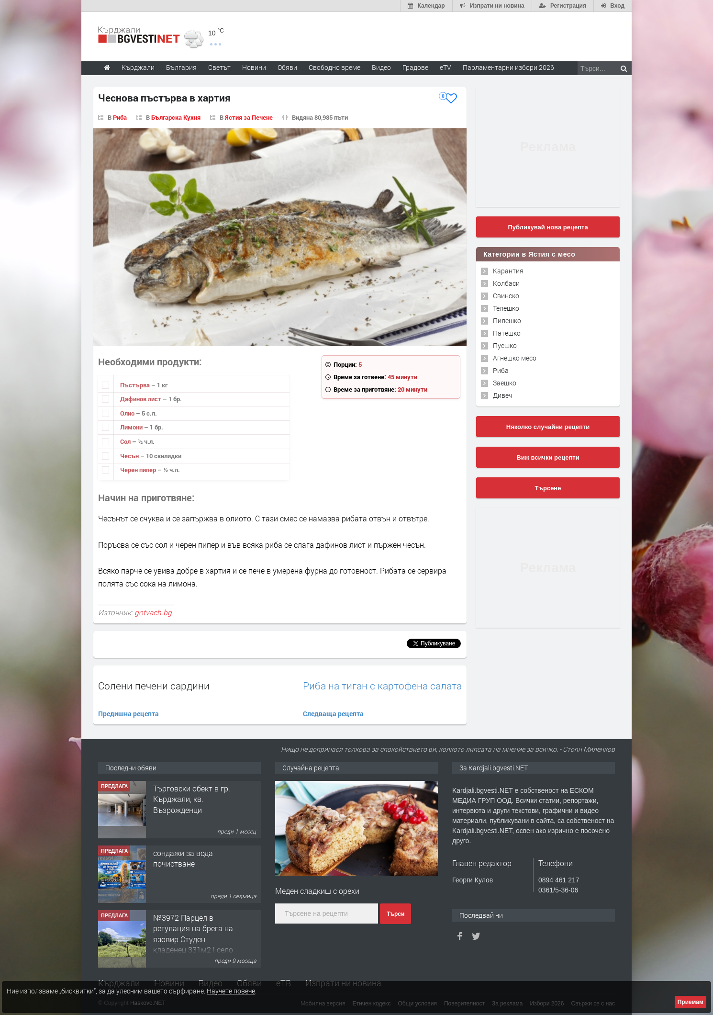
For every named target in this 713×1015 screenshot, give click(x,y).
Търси (395, 914)
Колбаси (506, 283)
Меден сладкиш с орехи (317, 891)
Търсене (548, 488)
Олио (128, 413)
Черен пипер (138, 469)
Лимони (132, 427)
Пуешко (505, 345)
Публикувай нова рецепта (548, 227)
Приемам (690, 1002)
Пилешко (507, 320)
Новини (254, 67)
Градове (415, 67)
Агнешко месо (514, 357)
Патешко (507, 333)
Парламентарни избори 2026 (508, 67)
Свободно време (334, 67)
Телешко (506, 308)
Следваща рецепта (333, 713)
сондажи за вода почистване (183, 858)
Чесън (130, 455)
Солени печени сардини (154, 685)
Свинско (506, 295)
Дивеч (502, 395)
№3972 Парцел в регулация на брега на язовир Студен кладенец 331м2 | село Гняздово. (193, 939)
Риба (120, 117)
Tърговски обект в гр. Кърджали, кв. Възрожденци (191, 799)
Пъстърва (135, 385)
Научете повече (231, 990)
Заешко (504, 382)
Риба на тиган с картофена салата (382, 686)
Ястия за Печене (249, 117)
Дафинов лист (141, 399)
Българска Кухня (176, 117)
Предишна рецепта (128, 713)
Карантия (508, 270)
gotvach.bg (153, 612)
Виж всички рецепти (547, 457)
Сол (126, 441)
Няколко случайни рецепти (548, 426)
